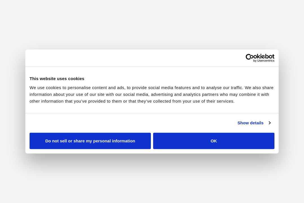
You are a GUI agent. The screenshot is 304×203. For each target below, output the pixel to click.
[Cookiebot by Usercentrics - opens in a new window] (249, 58)
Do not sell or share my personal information (90, 140)
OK (214, 140)
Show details (251, 122)
